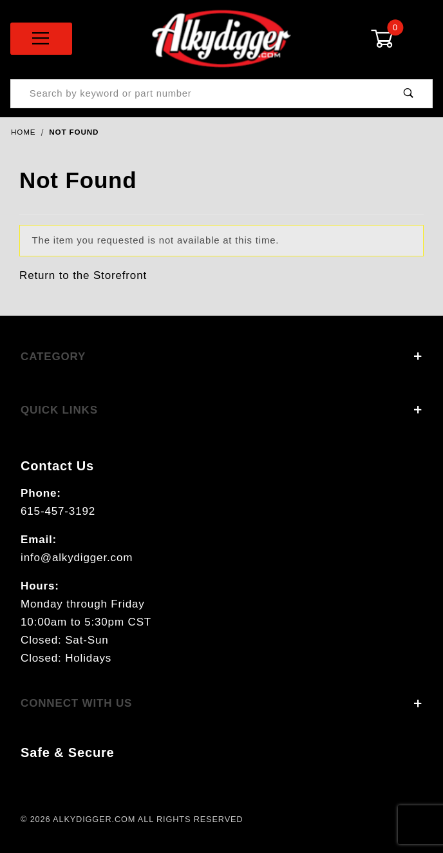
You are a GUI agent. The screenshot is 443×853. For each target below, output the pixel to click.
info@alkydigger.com (77, 557)
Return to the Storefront (83, 275)
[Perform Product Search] (408, 94)
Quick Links (221, 410)
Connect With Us (221, 703)
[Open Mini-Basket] (402, 39)
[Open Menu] (41, 39)
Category (221, 356)
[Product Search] (198, 94)
